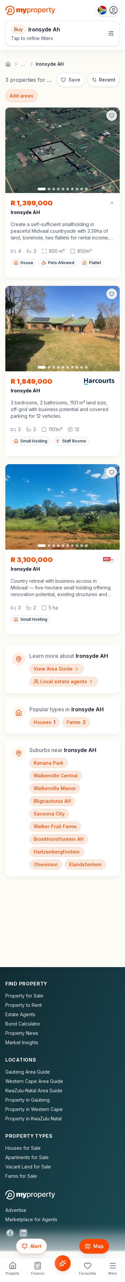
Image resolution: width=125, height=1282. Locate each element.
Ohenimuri (46, 864)
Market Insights (21, 1042)
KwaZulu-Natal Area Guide (33, 1090)
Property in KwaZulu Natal (33, 1118)
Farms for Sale (21, 1176)
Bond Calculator (22, 1024)
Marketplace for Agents (31, 1219)
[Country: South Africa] (108, 10)
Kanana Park (48, 763)
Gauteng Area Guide (27, 1072)
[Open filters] (62, 33)
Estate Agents (20, 1014)
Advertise (15, 1210)
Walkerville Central (56, 775)
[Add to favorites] (111, 115)
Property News (21, 1033)
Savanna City (49, 813)
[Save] (70, 80)
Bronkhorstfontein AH (59, 839)
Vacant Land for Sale (28, 1166)
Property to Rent (23, 1005)
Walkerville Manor (55, 788)
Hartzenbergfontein (57, 852)
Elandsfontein (85, 864)
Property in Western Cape (34, 1109)
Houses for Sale (23, 1148)
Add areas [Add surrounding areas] (21, 96)
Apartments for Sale (27, 1157)
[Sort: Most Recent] (103, 80)
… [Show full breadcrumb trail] (23, 64)
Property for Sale (24, 995)
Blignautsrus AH (52, 801)
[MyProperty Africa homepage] (30, 1195)
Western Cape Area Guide (34, 1081)
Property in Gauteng (27, 1100)
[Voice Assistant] (63, 1263)
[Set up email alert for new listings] (31, 1246)
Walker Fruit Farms (55, 826)
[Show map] (94, 1246)
